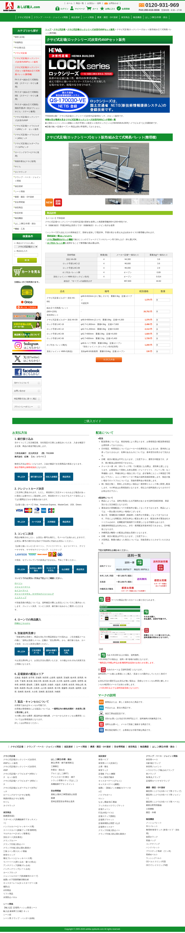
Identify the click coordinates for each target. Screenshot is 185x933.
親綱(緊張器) (8, 816)
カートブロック (10, 872)
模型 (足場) (20, 37)
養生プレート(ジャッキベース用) (17, 858)
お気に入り (110, 9)
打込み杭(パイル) (105, 812)
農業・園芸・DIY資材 (107, 17)
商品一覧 (80, 3)
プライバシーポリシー (23, 407)
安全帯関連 (20, 202)
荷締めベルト (152, 854)
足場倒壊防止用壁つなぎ (109, 823)
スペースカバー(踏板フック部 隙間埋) (20, 830)
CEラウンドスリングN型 (157, 865)
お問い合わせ (19, 391)
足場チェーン (104, 809)
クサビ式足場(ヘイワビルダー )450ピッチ (27, 136)
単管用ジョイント (154, 766)
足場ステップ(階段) (106, 816)
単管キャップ (9, 855)
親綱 (53, 798)
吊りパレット (152, 826)
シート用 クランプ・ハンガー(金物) (19, 918)
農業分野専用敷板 (154, 805)
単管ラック (103, 770)
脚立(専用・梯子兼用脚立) (62, 763)
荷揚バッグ (151, 840)
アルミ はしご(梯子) (59, 773)
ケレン (101, 798)
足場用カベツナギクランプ (158, 781)
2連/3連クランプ (153, 763)
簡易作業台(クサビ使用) (25, 161)
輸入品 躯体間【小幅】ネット (16, 911)
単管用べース (152, 759)
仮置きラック (152, 837)
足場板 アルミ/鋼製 (106, 774)
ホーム (70, 3)
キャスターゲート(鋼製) (108, 784)
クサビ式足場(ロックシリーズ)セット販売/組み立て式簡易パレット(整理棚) (27, 71)
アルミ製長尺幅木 (106, 777)
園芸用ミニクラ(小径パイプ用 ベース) (162, 802)
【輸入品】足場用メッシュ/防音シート (20, 907)
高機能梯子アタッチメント (62, 784)
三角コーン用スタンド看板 (15, 851)
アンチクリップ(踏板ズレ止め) (16, 865)
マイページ (80, 9)
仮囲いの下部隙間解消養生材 (16, 879)
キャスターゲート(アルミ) (109, 781)
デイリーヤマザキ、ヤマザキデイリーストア (34, 594)
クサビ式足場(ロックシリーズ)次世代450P (27, 119)
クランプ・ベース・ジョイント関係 (51, 17)
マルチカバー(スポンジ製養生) (16, 833)
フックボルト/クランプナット (111, 805)
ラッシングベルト (154, 858)
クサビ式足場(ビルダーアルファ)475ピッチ (27, 145)
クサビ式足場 (24, 17)
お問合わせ (114, 3)
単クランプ (151, 774)
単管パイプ (103, 759)
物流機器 (137, 17)
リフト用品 (8, 894)
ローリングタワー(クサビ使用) (27, 154)
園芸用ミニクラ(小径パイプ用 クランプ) (163, 791)
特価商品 (19, 42)
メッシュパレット (154, 823)
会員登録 (126, 9)
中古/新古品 (20, 48)
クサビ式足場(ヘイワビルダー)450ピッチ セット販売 (27, 128)
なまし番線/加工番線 (107, 802)
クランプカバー (10, 840)
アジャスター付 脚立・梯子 (63, 777)
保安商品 (125, 17)
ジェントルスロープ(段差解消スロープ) (20, 876)
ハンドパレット (153, 847)
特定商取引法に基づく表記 (25, 399)
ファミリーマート (22, 587)
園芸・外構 (151, 812)
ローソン (18, 583)
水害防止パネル (10, 897)
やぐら (18, 166)
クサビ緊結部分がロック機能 (60, 239)
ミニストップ (20, 597)
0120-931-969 (162, 5)
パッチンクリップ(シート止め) (16, 869)
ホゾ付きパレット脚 (56, 243)
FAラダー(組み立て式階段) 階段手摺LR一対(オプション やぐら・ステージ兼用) (28, 108)
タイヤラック (21, 172)
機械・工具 (20, 229)
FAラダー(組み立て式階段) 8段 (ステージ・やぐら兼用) (27, 95)
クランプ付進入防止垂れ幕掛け (17, 848)
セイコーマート (21, 590)
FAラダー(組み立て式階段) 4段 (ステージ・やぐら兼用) (27, 83)
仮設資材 (75, 17)
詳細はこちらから (22, 623)
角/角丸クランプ (153, 777)
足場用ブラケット (106, 820)
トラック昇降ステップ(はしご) (64, 780)
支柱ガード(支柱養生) (12, 837)
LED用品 (7, 890)
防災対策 (19, 213)
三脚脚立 (55, 766)
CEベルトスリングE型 (156, 861)
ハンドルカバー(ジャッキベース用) (18, 826)
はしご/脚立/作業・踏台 (156, 17)
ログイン (64, 9)
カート (95, 9)
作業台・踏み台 (58, 770)
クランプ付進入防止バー (14, 844)
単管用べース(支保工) (107, 763)
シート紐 (7, 915)
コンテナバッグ (153, 844)
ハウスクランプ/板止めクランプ (160, 770)
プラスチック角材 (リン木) (158, 851)
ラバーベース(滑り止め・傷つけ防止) (19, 862)
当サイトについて (21, 383)
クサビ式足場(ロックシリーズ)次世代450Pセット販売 (27, 60)
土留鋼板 (150, 809)
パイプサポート (105, 795)
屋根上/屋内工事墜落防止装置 (64, 794)
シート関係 (88, 17)
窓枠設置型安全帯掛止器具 (62, 801)
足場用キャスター (106, 827)
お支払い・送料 (94, 3)
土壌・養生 (103, 766)
